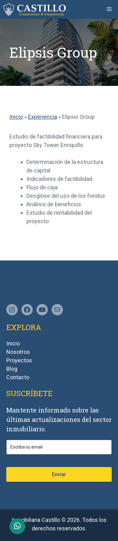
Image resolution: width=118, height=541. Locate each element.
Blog (11, 368)
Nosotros (18, 352)
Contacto (17, 377)
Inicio (16, 116)
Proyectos (19, 360)
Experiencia (42, 116)
